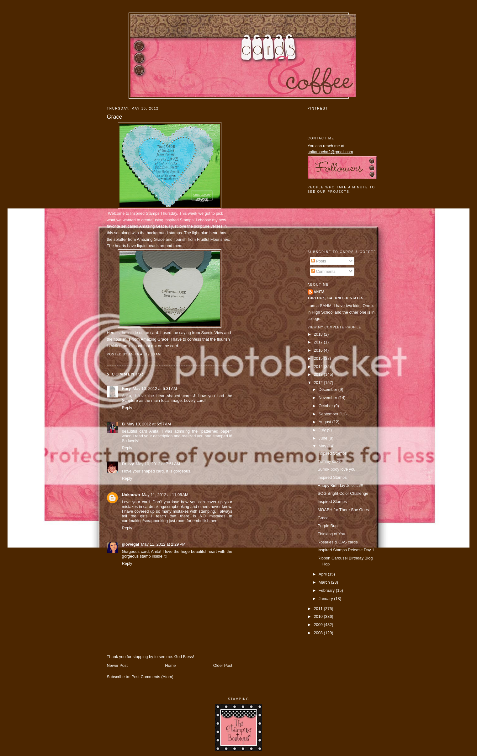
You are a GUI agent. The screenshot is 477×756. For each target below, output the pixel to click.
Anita (319, 292)
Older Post (222, 665)
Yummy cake (329, 461)
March (325, 582)
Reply (127, 407)
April (323, 574)
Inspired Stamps (145, 213)
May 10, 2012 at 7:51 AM (158, 464)
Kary (126, 388)
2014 (319, 366)
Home (170, 665)
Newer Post (117, 665)
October (326, 405)
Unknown (131, 494)
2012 (319, 382)
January (326, 598)
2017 (319, 342)
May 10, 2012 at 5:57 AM (149, 424)
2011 (319, 608)
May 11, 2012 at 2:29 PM (163, 544)
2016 (319, 350)
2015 (319, 358)
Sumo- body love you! (337, 469)
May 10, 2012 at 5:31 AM (155, 388)
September (329, 414)
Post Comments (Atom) (152, 676)
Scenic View (212, 332)
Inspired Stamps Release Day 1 (346, 550)
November (328, 397)
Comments (323, 271)
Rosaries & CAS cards (338, 542)
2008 (319, 632)
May (323, 446)
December (328, 389)
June (323, 438)
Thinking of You (331, 534)
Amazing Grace (153, 226)
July (323, 430)
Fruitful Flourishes (213, 239)
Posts (318, 261)
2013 (319, 374)
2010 (319, 616)
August (325, 421)
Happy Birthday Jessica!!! (340, 485)
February (327, 590)
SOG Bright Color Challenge (343, 493)
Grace (114, 117)
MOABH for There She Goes (343, 509)
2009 (319, 624)
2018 (319, 334)
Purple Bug (328, 525)
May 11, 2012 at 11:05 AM (165, 494)
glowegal (130, 544)
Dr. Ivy (128, 464)
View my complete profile (334, 327)
